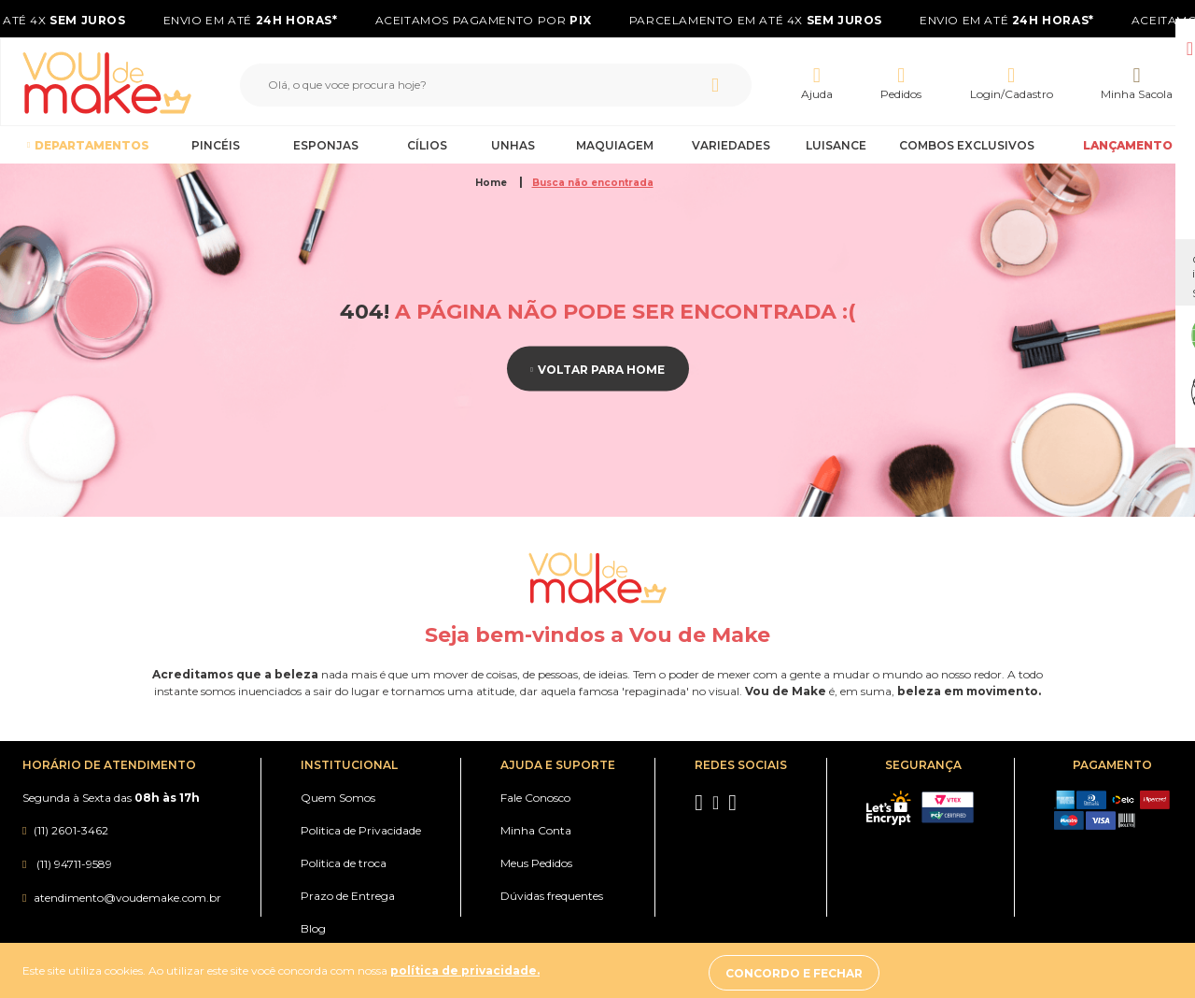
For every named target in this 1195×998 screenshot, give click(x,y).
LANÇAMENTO (1128, 145)
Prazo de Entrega (348, 896)
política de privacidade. (465, 973)
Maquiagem (615, 145)
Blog (313, 928)
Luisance (836, 145)
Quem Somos (338, 798)
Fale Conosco (535, 798)
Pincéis (215, 145)
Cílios (427, 145)
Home (492, 183)
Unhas (513, 145)
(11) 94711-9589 (73, 864)
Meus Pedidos (536, 863)
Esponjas (325, 145)
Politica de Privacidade (361, 830)
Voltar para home (601, 369)
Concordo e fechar (998, 973)
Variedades (731, 145)
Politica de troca (344, 863)
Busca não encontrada (593, 183)
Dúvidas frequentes (551, 896)
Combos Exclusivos (966, 145)
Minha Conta (535, 830)
